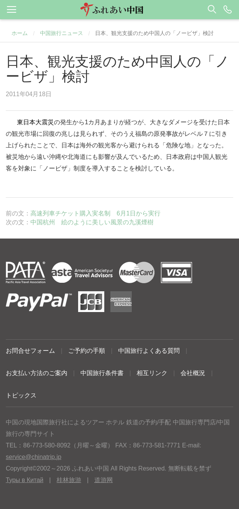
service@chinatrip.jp (33, 457)
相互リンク (152, 373)
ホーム (20, 33)
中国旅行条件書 (102, 373)
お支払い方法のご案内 (36, 373)
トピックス (21, 395)
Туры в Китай (24, 480)
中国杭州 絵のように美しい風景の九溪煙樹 (92, 222)
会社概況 (193, 373)
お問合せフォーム (30, 350)
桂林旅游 (69, 480)
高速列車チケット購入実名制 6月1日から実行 (95, 213)
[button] (119, 9)
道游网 (103, 480)
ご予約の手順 (86, 350)
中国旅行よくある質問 (149, 350)
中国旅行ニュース (61, 33)
